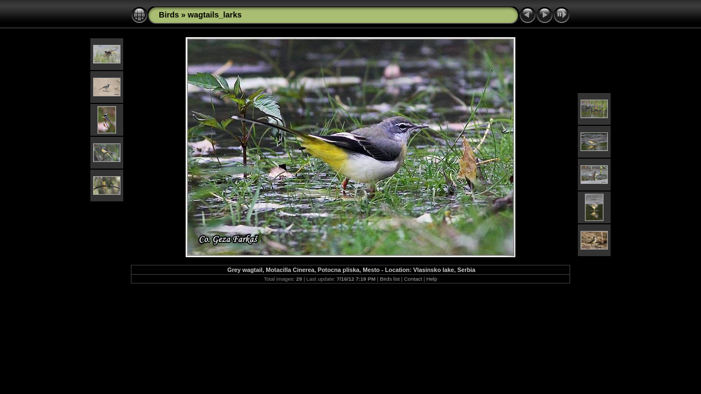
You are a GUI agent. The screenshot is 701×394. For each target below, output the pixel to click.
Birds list (390, 279)
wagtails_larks (215, 14)
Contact (413, 279)
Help (432, 279)
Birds (169, 14)
